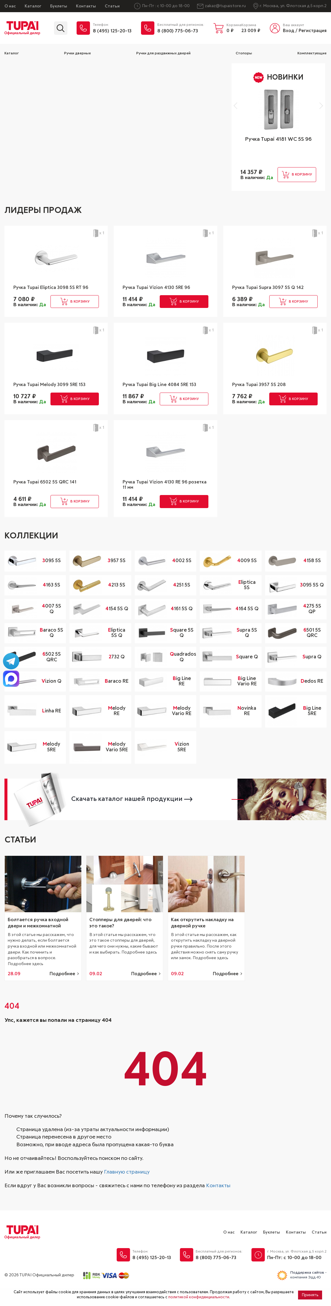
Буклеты (58, 6)
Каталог (33, 6)
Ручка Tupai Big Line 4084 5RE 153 (165, 395)
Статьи (112, 6)
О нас (10, 6)
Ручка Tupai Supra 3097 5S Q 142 (272, 288)
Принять (310, 1295)
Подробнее (62, 992)
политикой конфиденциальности (198, 1297)
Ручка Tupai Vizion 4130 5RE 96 (162, 288)
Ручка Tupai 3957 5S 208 (262, 395)
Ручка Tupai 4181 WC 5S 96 (278, 139)
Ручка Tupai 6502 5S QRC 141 (49, 496)
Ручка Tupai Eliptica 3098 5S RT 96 (52, 291)
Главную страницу (127, 1190)
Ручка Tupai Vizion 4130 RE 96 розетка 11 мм (160, 499)
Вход (288, 31)
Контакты (86, 6)
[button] (237, 105)
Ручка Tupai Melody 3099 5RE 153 (54, 395)
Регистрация (313, 31)
